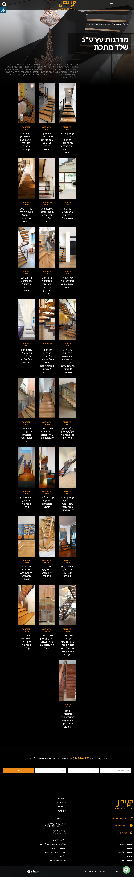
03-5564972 (59, 818)
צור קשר (62, 810)
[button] (111, 3)
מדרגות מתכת (126, 844)
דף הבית (62, 798)
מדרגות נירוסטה (58, 848)
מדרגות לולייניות (125, 852)
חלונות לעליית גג (58, 860)
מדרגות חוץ (127, 860)
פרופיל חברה (60, 802)
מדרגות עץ (128, 848)
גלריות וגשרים (59, 840)
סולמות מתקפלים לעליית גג (53, 844)
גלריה (63, 856)
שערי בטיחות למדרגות (55, 852)
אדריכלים (61, 806)
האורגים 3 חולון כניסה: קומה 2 (59, 832)
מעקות (129, 856)
